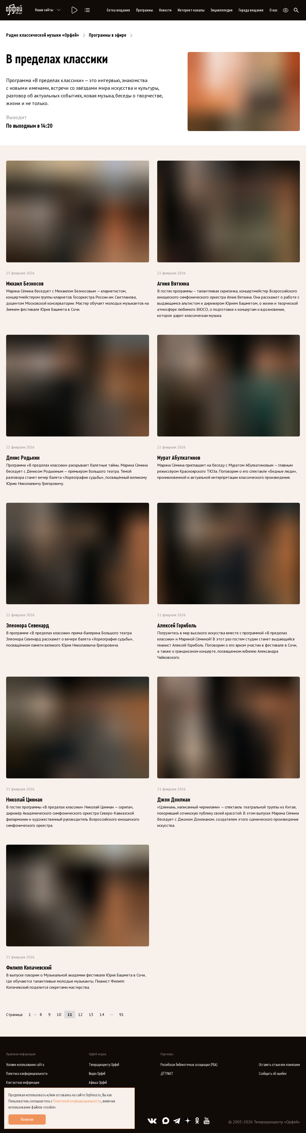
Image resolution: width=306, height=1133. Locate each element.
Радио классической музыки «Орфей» (42, 35)
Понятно (27, 1119)
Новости (165, 10)
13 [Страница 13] (91, 1014)
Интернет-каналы (191, 10)
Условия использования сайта (25, 1065)
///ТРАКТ (167, 1074)
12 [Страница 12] (80, 1014)
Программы (144, 10)
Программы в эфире (107, 35)
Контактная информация (22, 1083)
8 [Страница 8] (41, 1014)
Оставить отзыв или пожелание (279, 1065)
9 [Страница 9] (49, 1014)
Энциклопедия (221, 10)
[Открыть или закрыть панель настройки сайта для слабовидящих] (285, 10)
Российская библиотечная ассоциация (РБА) (189, 1065)
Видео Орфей (97, 1074)
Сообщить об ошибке (272, 1074)
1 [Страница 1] (30, 1014)
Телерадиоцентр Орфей (104, 1065)
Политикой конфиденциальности (77, 1101)
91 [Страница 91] (121, 1014)
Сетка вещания (118, 10)
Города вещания (251, 10)
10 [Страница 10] (59, 1014)
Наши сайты (48, 10)
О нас (273, 10)
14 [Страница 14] (102, 1014)
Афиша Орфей (98, 1083)
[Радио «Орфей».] (74, 10)
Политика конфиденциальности (26, 1074)
